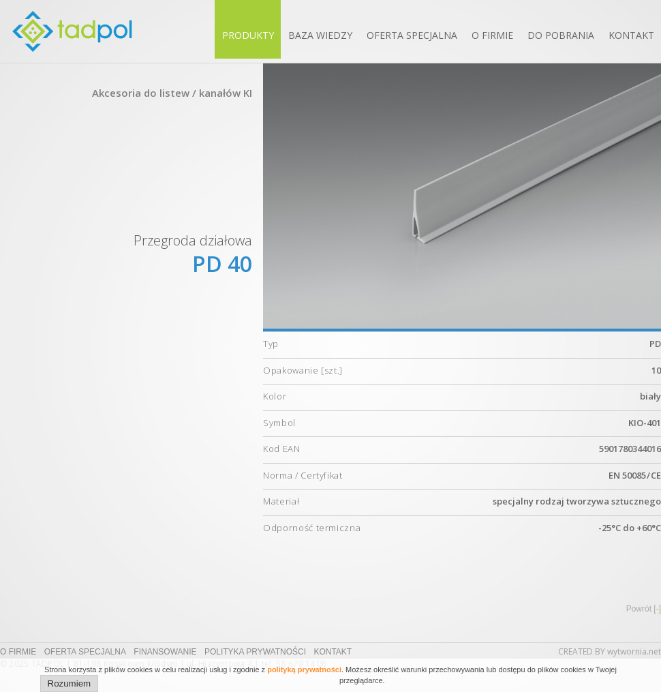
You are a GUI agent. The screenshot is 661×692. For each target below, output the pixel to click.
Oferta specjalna (412, 35)
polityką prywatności (304, 669)
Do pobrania (560, 35)
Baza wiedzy (320, 35)
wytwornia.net (634, 651)
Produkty (248, 35)
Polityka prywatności (255, 652)
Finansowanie (165, 652)
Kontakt (631, 35)
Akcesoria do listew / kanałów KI (172, 93)
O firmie (492, 35)
